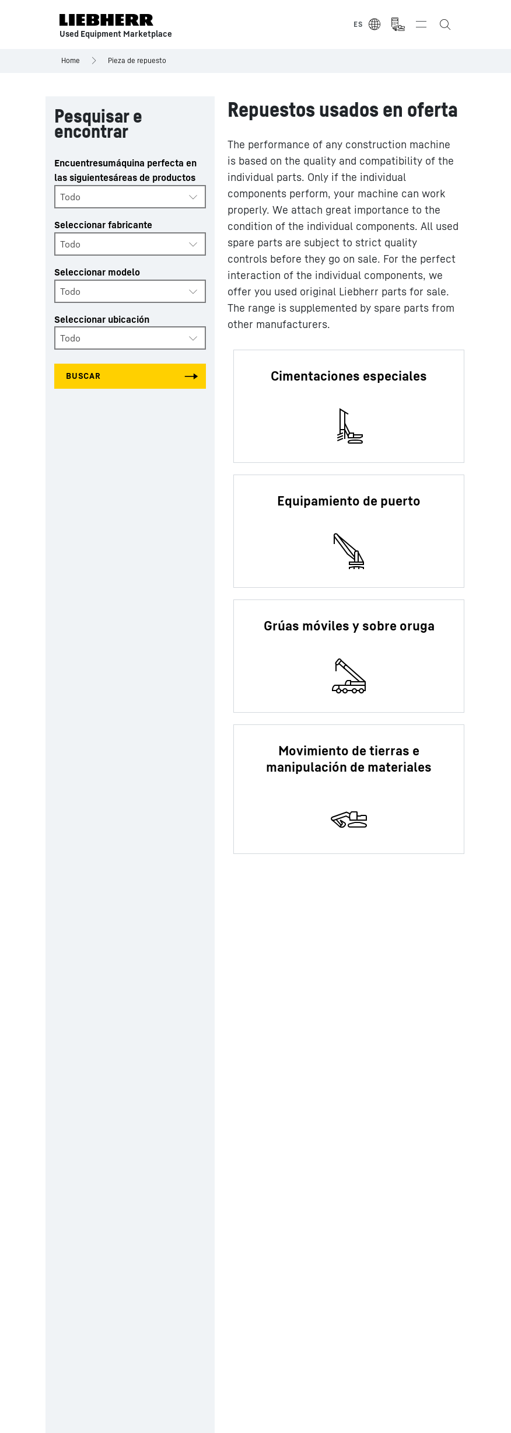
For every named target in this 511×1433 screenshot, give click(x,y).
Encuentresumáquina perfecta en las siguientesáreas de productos (125, 170)
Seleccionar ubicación (101, 319)
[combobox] (130, 196)
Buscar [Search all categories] (83, 376)
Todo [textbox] (70, 197)
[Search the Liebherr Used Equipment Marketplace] (444, 24)
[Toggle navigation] (421, 24)
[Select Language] (367, 24)
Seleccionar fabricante (103, 225)
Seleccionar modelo (97, 272)
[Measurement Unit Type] (398, 24)
